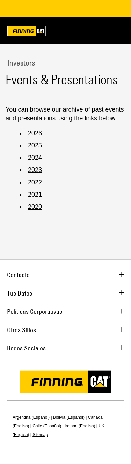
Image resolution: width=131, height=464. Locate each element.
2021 (35, 194)
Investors (20, 62)
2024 (35, 157)
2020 (35, 206)
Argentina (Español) (31, 417)
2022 (35, 182)
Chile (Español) (46, 426)
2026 (35, 133)
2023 (35, 169)
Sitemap (40, 434)
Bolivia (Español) (69, 417)
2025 (35, 145)
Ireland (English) (80, 426)
